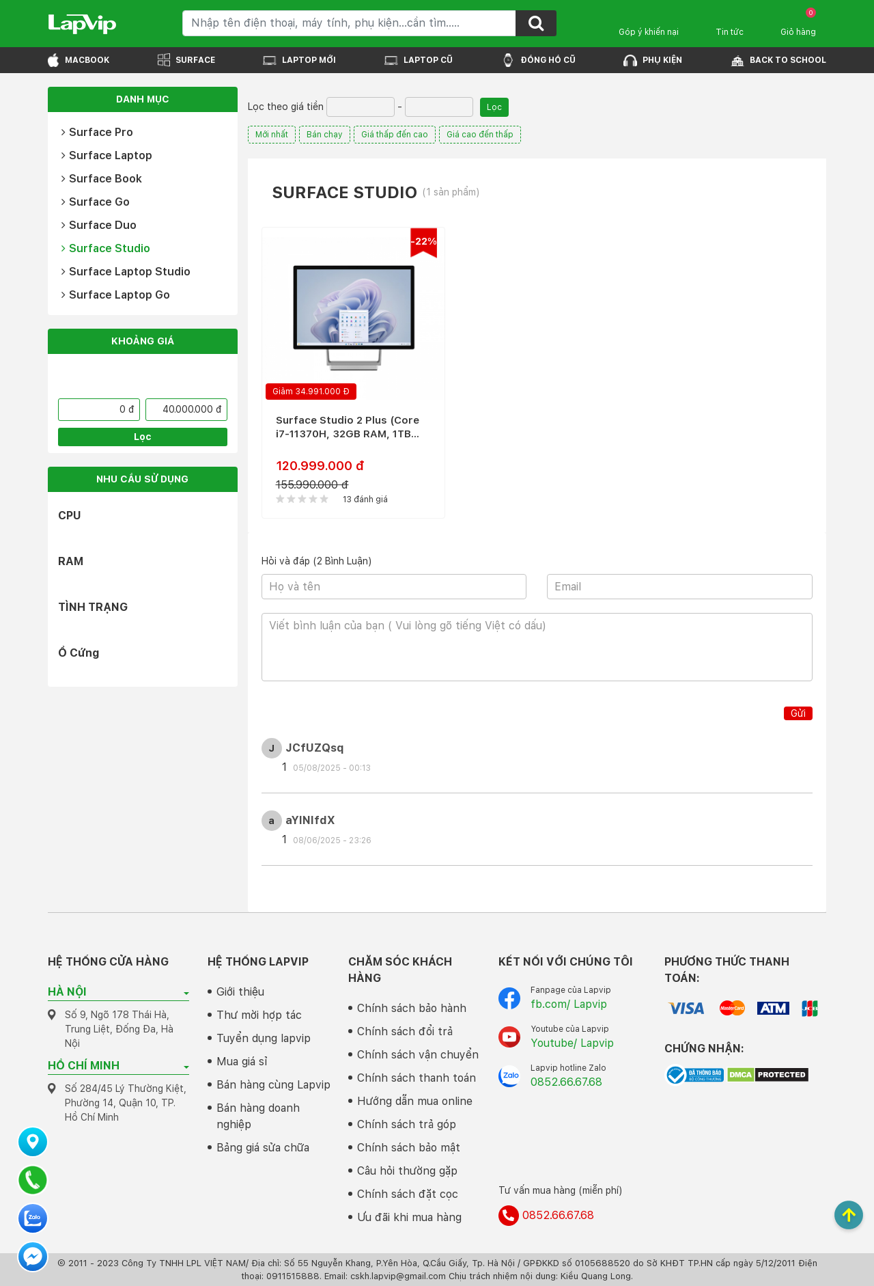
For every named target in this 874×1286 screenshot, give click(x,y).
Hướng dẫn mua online (415, 1101)
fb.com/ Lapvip (569, 1004)
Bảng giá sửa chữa (262, 1147)
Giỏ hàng (798, 22)
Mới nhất (271, 134)
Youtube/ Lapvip (572, 1043)
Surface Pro (97, 132)
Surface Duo (99, 225)
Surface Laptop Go (115, 294)
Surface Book (101, 178)
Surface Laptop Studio (126, 271)
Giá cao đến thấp (480, 134)
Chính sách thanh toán (416, 1077)
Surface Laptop (106, 155)
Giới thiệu (240, 991)
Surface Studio (105, 248)
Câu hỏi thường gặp (407, 1170)
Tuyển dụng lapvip (263, 1038)
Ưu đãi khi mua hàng (409, 1217)
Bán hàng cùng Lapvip (273, 1084)
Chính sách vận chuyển (418, 1054)
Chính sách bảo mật (408, 1147)
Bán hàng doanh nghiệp (258, 1116)
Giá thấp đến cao (394, 134)
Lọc (143, 436)
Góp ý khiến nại (649, 32)
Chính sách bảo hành (411, 1008)
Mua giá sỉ (242, 1061)
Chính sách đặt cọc (407, 1194)
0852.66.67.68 (566, 1082)
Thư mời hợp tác (259, 1015)
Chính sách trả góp (406, 1124)
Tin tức (730, 32)
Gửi (798, 713)
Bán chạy (325, 134)
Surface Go (95, 201)
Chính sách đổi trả (405, 1031)
